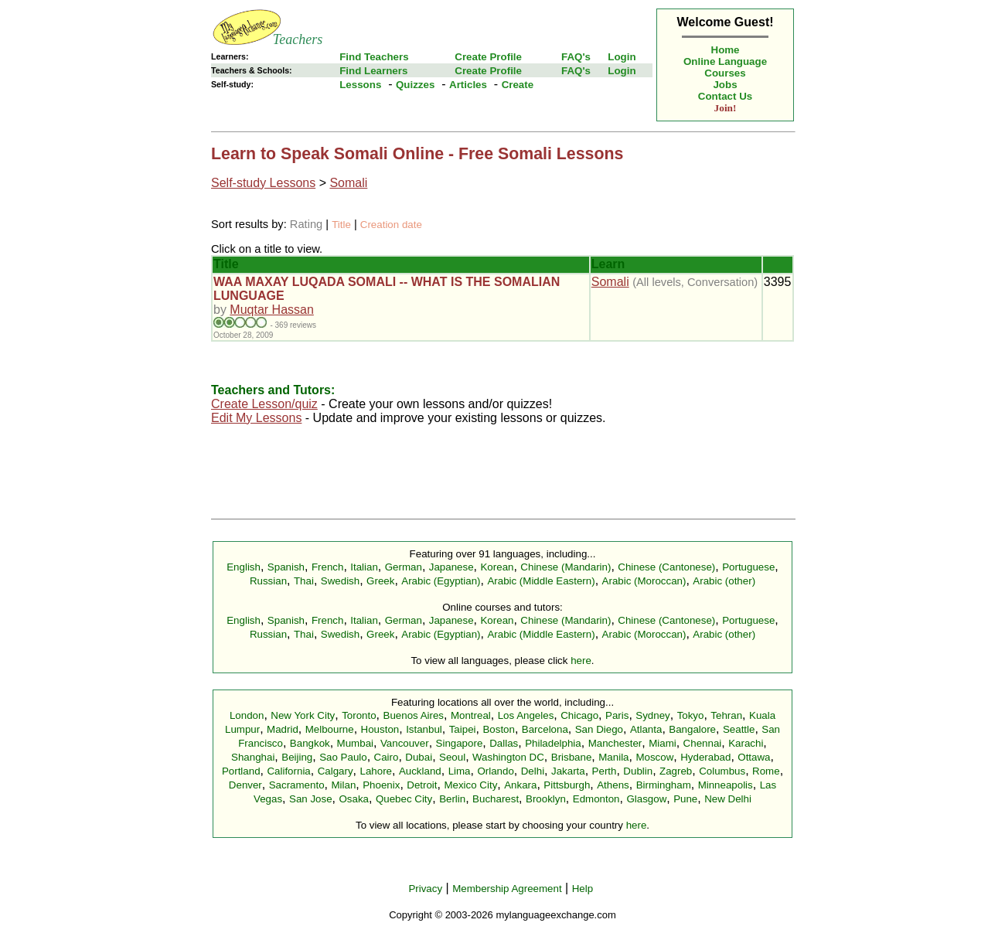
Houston (380, 729)
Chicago (579, 715)
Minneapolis (725, 785)
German (403, 567)
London (247, 715)
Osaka (354, 799)
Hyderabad (705, 757)
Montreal (471, 715)
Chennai (702, 743)
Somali (348, 182)
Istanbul (424, 729)
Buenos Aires (414, 715)
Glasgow (646, 799)
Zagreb (675, 771)
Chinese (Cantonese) (666, 567)
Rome (766, 771)
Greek (380, 581)
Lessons (360, 84)
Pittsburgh (566, 785)
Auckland (420, 771)
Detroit (422, 785)
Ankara (520, 785)
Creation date (391, 224)
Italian (364, 567)
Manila (613, 757)
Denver (245, 785)
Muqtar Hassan (272, 309)
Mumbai (355, 743)
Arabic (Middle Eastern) (540, 581)
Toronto (359, 715)
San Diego (599, 729)
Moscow (654, 757)
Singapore (459, 743)
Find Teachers (373, 57)
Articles (468, 84)
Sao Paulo (343, 757)
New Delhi (727, 799)
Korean (496, 567)
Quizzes (415, 84)
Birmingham (663, 785)
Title (341, 224)
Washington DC (508, 757)
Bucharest (495, 799)
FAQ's (576, 57)
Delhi (532, 771)
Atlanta (646, 729)
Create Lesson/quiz (264, 403)
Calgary (335, 771)
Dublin (637, 771)
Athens (613, 785)
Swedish (340, 581)
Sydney (652, 715)
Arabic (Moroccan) (644, 581)
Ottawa (754, 757)
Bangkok (310, 743)
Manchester (615, 743)
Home (725, 50)
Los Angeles (526, 715)
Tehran (726, 715)
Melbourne (329, 729)
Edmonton (596, 799)
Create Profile (488, 57)
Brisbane (571, 757)
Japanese (451, 567)
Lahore (375, 771)
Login (621, 57)
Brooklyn (546, 799)
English (244, 567)
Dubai (418, 757)
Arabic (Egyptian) (440, 581)
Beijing (296, 757)
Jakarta (568, 771)
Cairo (386, 757)
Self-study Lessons (263, 182)
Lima (459, 771)
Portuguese (748, 567)
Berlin (452, 799)
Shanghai (252, 757)
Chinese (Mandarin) (565, 567)
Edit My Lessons (256, 417)
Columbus (722, 771)
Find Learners (373, 71)
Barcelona (545, 729)
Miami (662, 743)
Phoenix (381, 785)
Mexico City (470, 785)
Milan (343, 785)
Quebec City (404, 799)
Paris (617, 715)
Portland (241, 771)
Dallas (503, 743)
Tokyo (690, 715)
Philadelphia (553, 743)
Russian (268, 581)
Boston (498, 729)
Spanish (286, 567)
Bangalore (692, 729)
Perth (604, 771)
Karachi (745, 743)
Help (582, 888)
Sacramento (297, 785)
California (288, 771)
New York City (303, 715)
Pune (685, 799)
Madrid (282, 729)
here (581, 660)
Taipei (462, 729)
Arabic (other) (724, 581)
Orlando (495, 771)
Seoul (452, 757)
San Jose (310, 799)
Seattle (739, 729)
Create (518, 84)
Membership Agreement (507, 888)
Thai (304, 581)
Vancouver (404, 743)
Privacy (425, 888)
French (327, 567)
